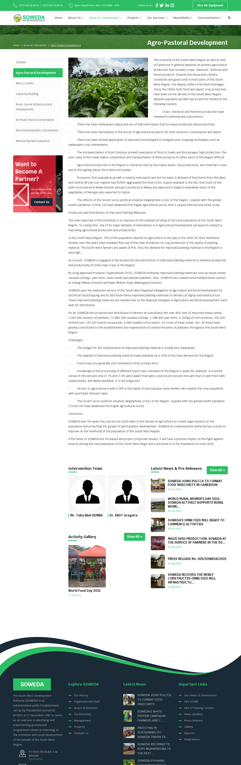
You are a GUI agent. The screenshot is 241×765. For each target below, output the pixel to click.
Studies (21, 62)
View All (134, 537)
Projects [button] (133, 18)
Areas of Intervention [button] (104, 18)
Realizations (192, 739)
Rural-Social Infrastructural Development (34, 107)
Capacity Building (27, 94)
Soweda (32, 684)
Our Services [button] (156, 18)
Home (58, 18)
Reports (189, 733)
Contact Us (81, 733)
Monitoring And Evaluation (33, 141)
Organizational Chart (87, 701)
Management (82, 720)
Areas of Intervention (35, 45)
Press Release (193, 720)
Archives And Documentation (35, 120)
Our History (81, 695)
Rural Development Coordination (37, 130)
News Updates (193, 714)
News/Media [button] (181, 18)
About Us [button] (74, 18)
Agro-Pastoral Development (36, 73)
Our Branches (82, 714)
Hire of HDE (191, 701)
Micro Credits (25, 83)
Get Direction (36, 759)
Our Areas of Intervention (200, 695)
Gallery (188, 726)
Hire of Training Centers (199, 708)
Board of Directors (86, 708)
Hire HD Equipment (210, 5)
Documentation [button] (208, 18)
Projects (79, 726)
